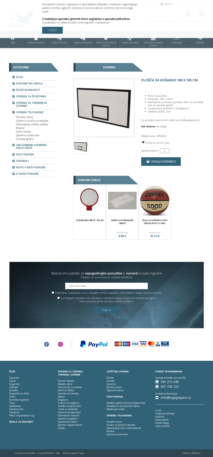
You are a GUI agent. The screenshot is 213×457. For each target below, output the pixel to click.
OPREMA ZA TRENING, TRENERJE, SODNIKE (70, 373)
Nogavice (63, 399)
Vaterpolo (14, 412)
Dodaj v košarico (161, 161)
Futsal (12, 380)
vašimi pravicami (88, 301)
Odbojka (13, 387)
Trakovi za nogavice (68, 402)
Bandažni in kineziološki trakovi (123, 406)
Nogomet (14, 384)
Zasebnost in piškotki (25, 453)
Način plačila (162, 419)
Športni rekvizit (65, 380)
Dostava (159, 416)
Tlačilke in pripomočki (69, 406)
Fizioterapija (176, 39)
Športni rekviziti (60, 39)
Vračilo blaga (162, 422)
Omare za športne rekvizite (120, 424)
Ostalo (61, 428)
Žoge (12, 39)
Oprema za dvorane (27, 135)
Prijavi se (106, 310)
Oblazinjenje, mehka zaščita (32, 124)
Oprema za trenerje (68, 393)
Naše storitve (162, 426)
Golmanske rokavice (68, 415)
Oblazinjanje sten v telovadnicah (123, 428)
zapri (166, 4)
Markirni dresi (65, 384)
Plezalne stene (24, 117)
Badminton (15, 406)
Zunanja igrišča (24, 139)
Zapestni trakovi (115, 390)
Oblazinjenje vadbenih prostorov (153, 41)
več (159, 292)
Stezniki (110, 380)
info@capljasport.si (176, 397)
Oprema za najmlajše (69, 412)
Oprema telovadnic (129, 39)
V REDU (52, 30)
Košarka (13, 390)
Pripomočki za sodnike (70, 387)
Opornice (111, 384)
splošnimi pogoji (113, 298)
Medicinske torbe (115, 409)
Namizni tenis (16, 409)
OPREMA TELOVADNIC (119, 415)
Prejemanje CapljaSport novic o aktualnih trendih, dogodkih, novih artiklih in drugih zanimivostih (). (108, 292)
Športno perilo (114, 387)
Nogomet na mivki (19, 393)
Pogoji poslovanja (165, 413)
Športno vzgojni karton (70, 424)
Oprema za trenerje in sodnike (106, 41)
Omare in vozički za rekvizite (32, 121)
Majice (61, 396)
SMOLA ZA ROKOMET (21, 421)
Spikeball (200, 39)
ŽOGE (12, 371)
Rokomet (14, 377)
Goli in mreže (23, 131)
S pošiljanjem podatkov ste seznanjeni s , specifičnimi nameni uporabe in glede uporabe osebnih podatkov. (108, 299)
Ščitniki (110, 377)
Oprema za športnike (82, 39)
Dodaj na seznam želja (155, 142)
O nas (158, 410)
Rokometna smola (36, 39)
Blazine (20, 128)
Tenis (12, 402)
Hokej (12, 396)
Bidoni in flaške (66, 390)
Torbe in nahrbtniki (68, 409)
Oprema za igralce (67, 418)
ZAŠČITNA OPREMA (117, 371)
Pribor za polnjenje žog (21, 415)
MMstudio (196, 453)
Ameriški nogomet (19, 399)
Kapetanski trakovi (67, 421)
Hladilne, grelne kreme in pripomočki (125, 402)
